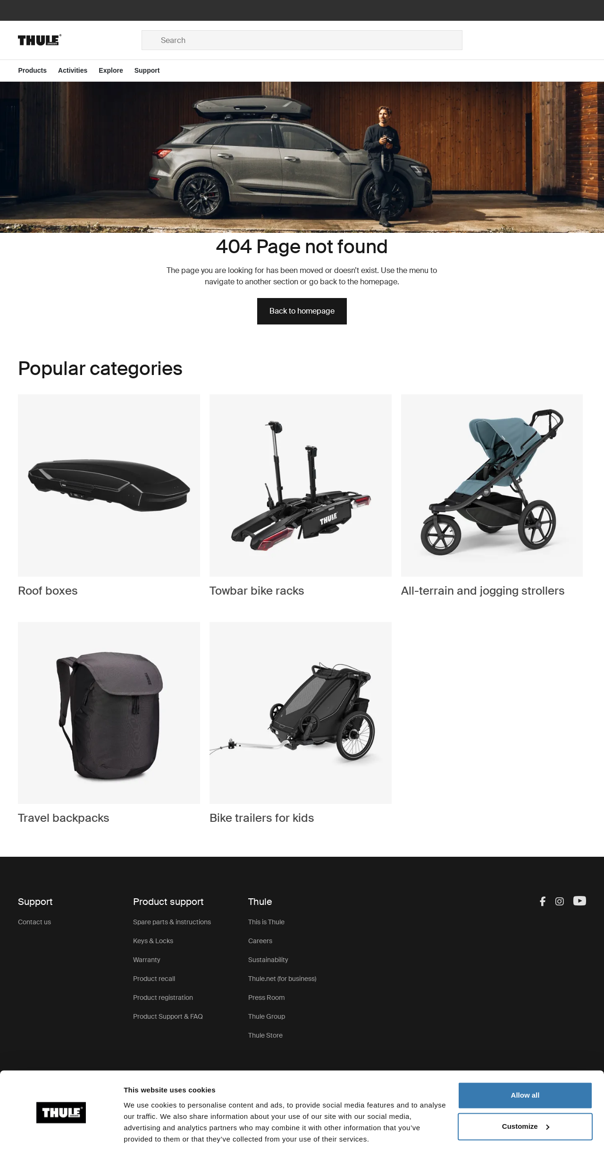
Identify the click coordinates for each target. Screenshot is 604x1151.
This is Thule (266, 922)
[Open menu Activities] (78, 70)
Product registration (163, 997)
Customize (525, 1094)
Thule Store (265, 1035)
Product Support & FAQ (168, 1016)
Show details (146, 1132)
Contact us (34, 922)
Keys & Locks (153, 941)
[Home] (80, 40)
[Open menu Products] (38, 70)
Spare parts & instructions (172, 922)
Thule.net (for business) (282, 978)
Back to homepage (302, 311)
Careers (260, 941)
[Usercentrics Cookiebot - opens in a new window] (61, 1132)
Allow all (525, 1063)
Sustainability (268, 959)
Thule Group (266, 1016)
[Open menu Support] (152, 70)
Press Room (266, 997)
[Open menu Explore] (116, 70)
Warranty (146, 959)
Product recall (154, 978)
